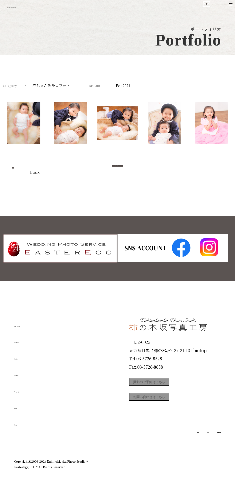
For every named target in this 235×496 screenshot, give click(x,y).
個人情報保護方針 (208, 441)
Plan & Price (33, 323)
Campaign (29, 389)
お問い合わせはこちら (163, 405)
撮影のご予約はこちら (163, 384)
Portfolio (27, 372)
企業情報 (159, 441)
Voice (22, 405)
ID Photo (27, 339)
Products (27, 356)
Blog (21, 422)
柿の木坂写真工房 (41, 9)
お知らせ (180, 441)
